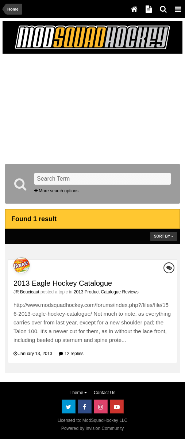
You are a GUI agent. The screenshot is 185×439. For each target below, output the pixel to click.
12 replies (71, 353)
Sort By (163, 236)
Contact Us (104, 392)
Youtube (117, 406)
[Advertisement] (90, 107)
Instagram (101, 406)
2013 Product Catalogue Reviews (106, 291)
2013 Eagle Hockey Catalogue (63, 283)
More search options (56, 190)
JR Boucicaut (26, 291)
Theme (78, 392)
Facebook (85, 406)
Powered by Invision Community (92, 428)
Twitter (69, 406)
